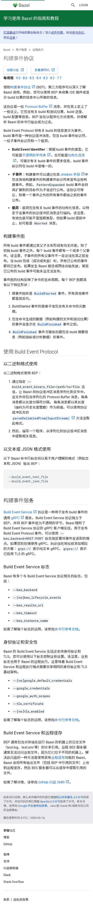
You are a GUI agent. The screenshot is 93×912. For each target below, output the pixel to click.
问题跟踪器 (10, 868)
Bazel (6, 49)
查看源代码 (45, 70)
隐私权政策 (20, 899)
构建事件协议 (20, 87)
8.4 (38, 78)
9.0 (18, 78)
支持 (6, 861)
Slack (7, 875)
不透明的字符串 (34, 155)
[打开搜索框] (73, 5)
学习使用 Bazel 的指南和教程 (31, 18)
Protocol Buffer (36, 107)
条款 (6, 899)
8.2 (52, 78)
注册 (12, 37)
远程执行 (38, 49)
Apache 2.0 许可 (50, 801)
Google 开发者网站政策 (32, 805)
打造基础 (9, 32)
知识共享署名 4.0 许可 (69, 797)
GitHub (7, 844)
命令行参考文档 (66, 629)
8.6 (25, 78)
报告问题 (15, 70)
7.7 (59, 78)
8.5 (32, 78)
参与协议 (78, 32)
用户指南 (21, 49)
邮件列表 (57, 32)
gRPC (15, 518)
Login (83, 5)
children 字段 (70, 174)
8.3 (45, 78)
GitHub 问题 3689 (51, 782)
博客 (6, 837)
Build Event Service (17, 512)
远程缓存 (58, 758)
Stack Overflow (13, 882)
